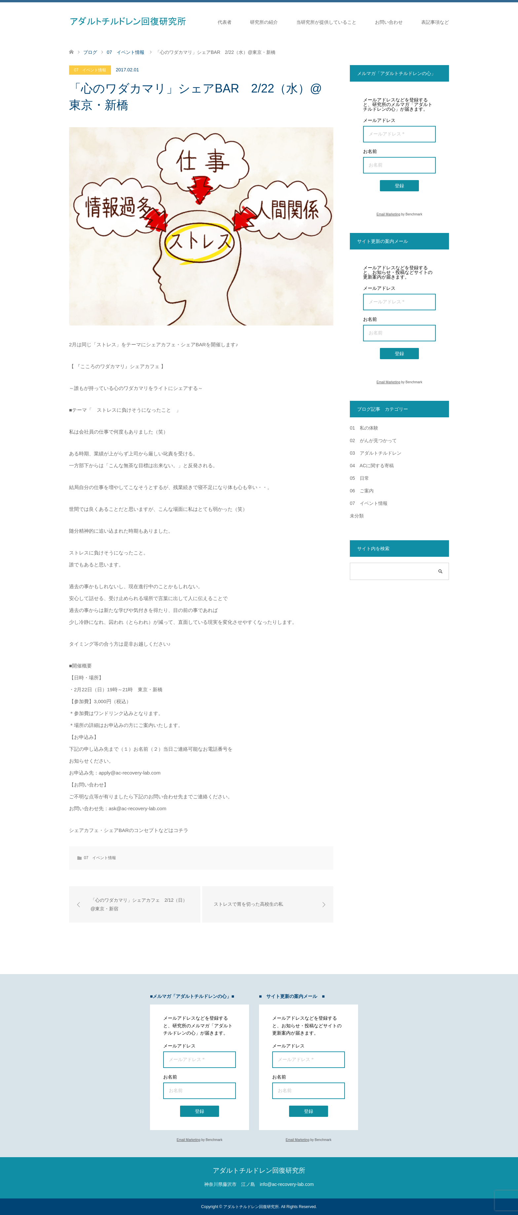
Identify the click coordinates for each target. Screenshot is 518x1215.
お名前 (370, 151)
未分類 (357, 515)
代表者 (225, 22)
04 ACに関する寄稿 (372, 465)
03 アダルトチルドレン (375, 453)
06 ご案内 (362, 490)
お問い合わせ (389, 22)
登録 (399, 185)
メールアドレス (379, 120)
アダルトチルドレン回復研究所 (259, 1170)
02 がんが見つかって (373, 440)
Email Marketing (388, 214)
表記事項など (435, 22)
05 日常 (359, 478)
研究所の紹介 (264, 22)
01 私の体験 (364, 428)
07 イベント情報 (90, 70)
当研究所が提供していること (326, 22)
